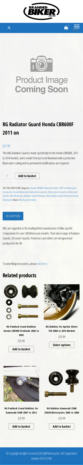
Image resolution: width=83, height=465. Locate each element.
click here (42, 264)
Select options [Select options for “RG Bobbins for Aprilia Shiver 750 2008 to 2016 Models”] (62, 345)
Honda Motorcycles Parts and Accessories (30, 192)
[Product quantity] (8, 176)
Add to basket (27, 176)
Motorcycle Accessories (57, 192)
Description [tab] (13, 216)
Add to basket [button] (21, 349)
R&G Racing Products (27, 200)
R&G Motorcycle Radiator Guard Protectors (28, 195)
